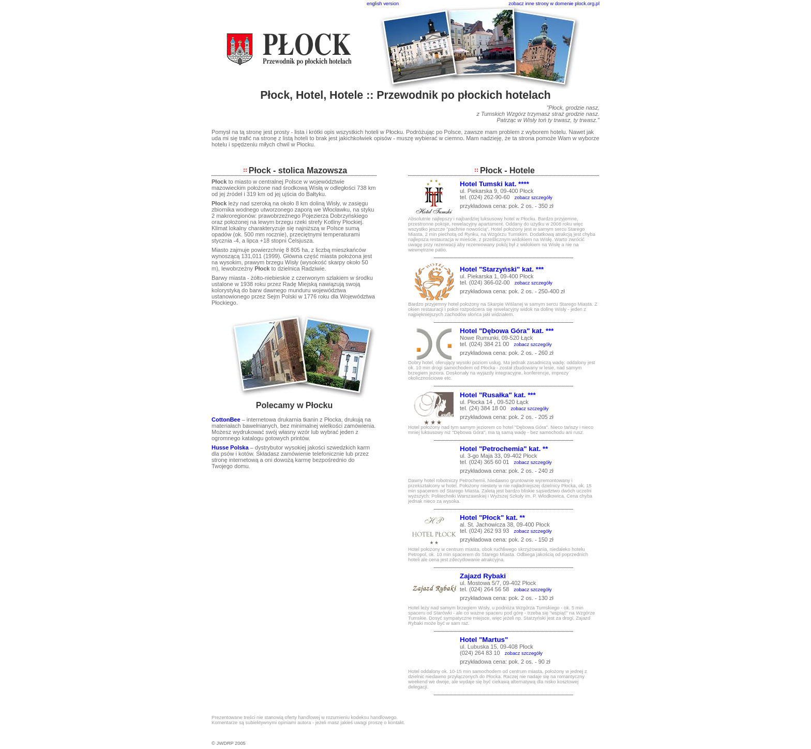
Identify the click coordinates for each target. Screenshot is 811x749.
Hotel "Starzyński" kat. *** (502, 269)
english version (383, 3)
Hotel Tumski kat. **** (494, 184)
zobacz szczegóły (533, 197)
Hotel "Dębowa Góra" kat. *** (507, 331)
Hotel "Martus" (484, 639)
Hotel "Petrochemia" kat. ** (504, 449)
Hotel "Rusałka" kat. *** (498, 395)
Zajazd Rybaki (483, 576)
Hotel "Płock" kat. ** (492, 517)
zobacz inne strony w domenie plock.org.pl (553, 3)
